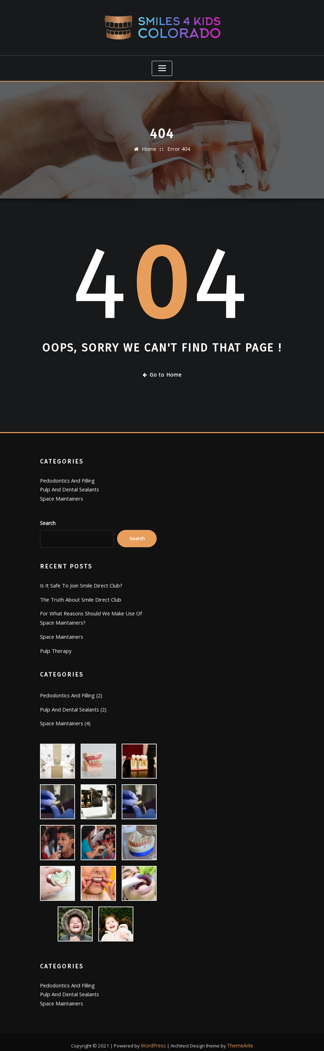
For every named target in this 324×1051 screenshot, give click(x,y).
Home (150, 147)
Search (48, 519)
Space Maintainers (61, 495)
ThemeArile (239, 1037)
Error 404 (178, 147)
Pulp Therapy (55, 645)
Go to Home (162, 373)
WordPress (154, 1037)
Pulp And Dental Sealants (69, 486)
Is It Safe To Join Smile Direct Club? (80, 581)
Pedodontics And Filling (66, 478)
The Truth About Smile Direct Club (79, 595)
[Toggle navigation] (162, 67)
